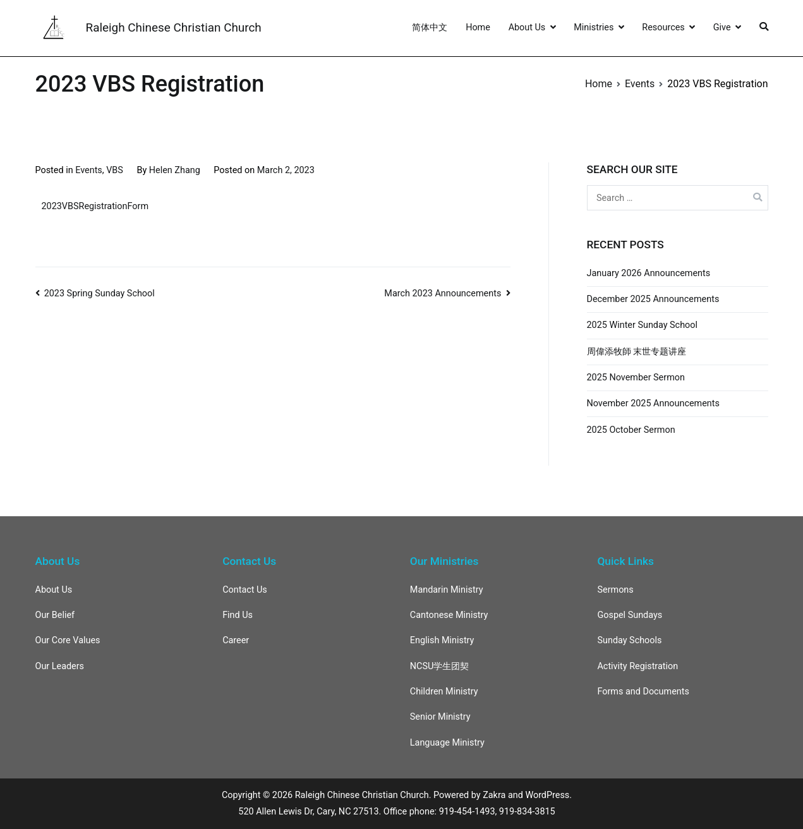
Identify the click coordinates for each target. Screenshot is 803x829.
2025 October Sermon (631, 430)
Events (88, 170)
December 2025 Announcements (653, 299)
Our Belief (55, 615)
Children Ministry (444, 691)
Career (235, 640)
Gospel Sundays (629, 615)
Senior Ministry (440, 716)
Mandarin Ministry (446, 589)
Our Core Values (67, 640)
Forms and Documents (643, 691)
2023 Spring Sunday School (99, 293)
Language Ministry (447, 742)
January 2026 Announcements (649, 273)
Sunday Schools (629, 640)
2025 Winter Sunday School (642, 325)
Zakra (494, 795)
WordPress (547, 795)
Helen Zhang (174, 170)
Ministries (593, 27)
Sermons (615, 589)
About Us (527, 27)
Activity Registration (637, 666)
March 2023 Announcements (442, 293)
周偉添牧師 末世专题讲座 (637, 351)
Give (722, 27)
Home (478, 27)
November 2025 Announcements (653, 403)
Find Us (237, 615)
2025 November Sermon (636, 377)
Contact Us (244, 589)
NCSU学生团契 (439, 666)
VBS (114, 170)
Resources (663, 27)
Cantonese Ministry (449, 615)
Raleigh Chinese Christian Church (174, 27)
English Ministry (442, 640)
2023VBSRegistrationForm (95, 206)
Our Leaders (60, 666)
